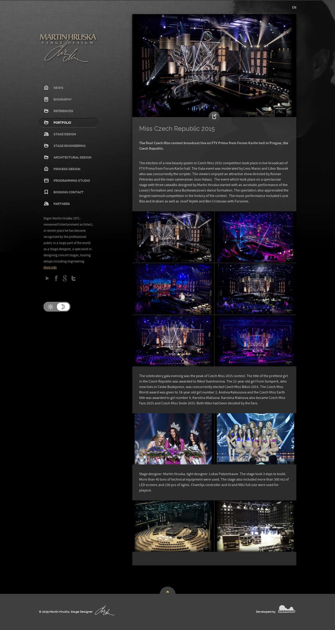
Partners (62, 204)
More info (50, 268)
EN (294, 7)
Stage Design (65, 134)
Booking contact (69, 192)
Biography (63, 99)
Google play (47, 278)
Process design (67, 169)
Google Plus (65, 278)
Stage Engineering (70, 146)
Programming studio (72, 180)
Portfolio (62, 122)
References (63, 111)
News (58, 88)
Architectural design (73, 157)
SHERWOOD (286, 609)
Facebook (56, 278)
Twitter (73, 278)
